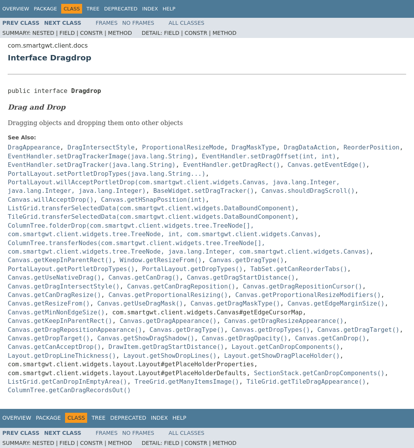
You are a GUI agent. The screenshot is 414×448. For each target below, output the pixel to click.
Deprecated (120, 9)
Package (45, 9)
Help (169, 9)
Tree (92, 9)
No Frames (138, 23)
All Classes (186, 23)
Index (150, 9)
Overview (15, 9)
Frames (107, 23)
